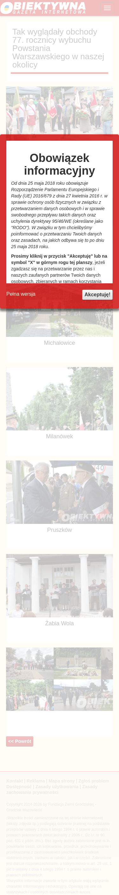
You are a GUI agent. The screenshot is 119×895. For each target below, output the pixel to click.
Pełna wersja (21, 294)
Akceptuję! (97, 294)
